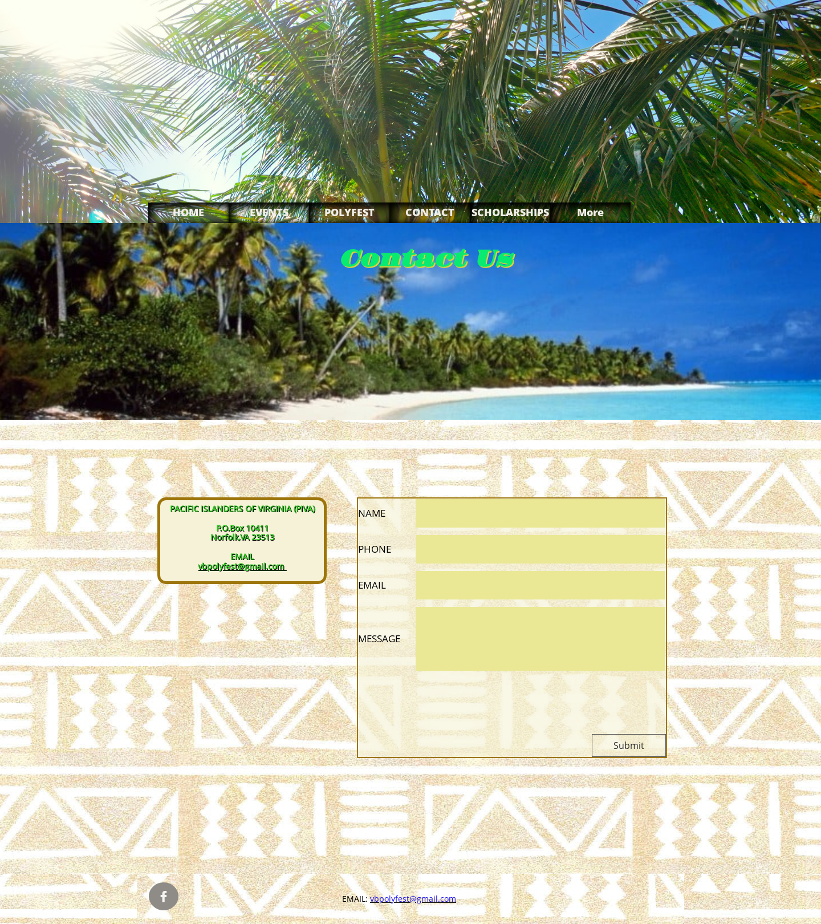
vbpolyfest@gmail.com (241, 566)
